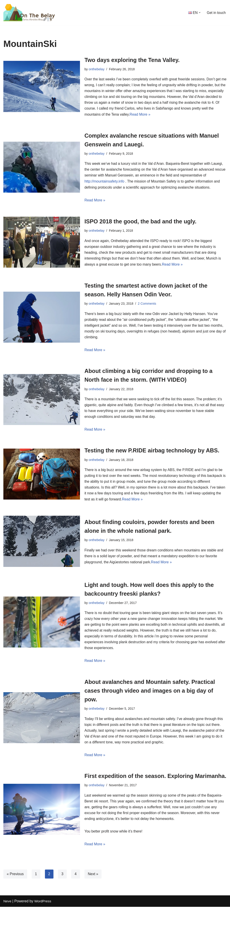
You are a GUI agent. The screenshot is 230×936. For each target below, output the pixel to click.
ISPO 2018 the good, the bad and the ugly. (146, 223)
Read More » (154, 116)
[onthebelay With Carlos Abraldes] (31, 12)
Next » (93, 903)
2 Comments (148, 307)
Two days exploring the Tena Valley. (137, 59)
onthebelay (96, 69)
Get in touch (216, 13)
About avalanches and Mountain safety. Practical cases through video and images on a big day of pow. (154, 708)
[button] (199, 12)
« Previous (15, 903)
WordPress (43, 930)
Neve (7, 930)
